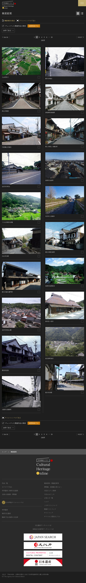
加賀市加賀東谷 (50, 286)
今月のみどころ (49, 494)
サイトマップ (48, 513)
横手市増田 (48, 78)
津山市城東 (5, 111)
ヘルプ (46, 502)
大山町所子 (5, 77)
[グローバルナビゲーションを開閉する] (82, 3)
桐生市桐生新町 (50, 252)
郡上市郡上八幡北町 (51, 146)
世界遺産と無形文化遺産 (10, 490)
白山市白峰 (5, 256)
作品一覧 (5, 483)
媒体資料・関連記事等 (51, 483)
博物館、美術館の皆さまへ (53, 487)
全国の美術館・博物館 (9, 494)
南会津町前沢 (49, 358)
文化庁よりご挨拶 (50, 490)
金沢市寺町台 (6, 186)
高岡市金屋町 (49, 180)
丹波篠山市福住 (6, 147)
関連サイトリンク (50, 509)
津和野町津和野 (50, 112)
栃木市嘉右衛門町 (7, 292)
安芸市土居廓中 (50, 216)
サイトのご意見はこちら (52, 516)
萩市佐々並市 (49, 321)
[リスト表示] (82, 13)
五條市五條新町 (6, 409)
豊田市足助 (5, 370)
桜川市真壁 (48, 392)
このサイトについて (50, 505)
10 (51, 37)
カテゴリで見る (7, 487)
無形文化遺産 (6, 513)
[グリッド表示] (78, 13)
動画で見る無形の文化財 (10, 517)
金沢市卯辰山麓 (6, 330)
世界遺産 (5, 510)
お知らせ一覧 (48, 498)
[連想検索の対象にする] (39, 77)
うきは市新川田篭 (7, 222)
